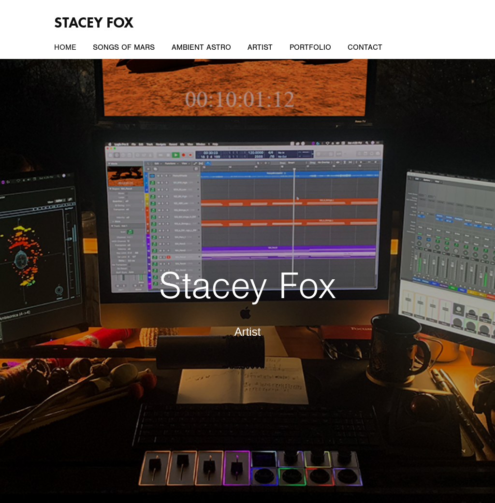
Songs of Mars (124, 47)
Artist (260, 47)
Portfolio (310, 47)
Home (65, 47)
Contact (365, 47)
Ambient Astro (201, 47)
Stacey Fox (94, 22)
